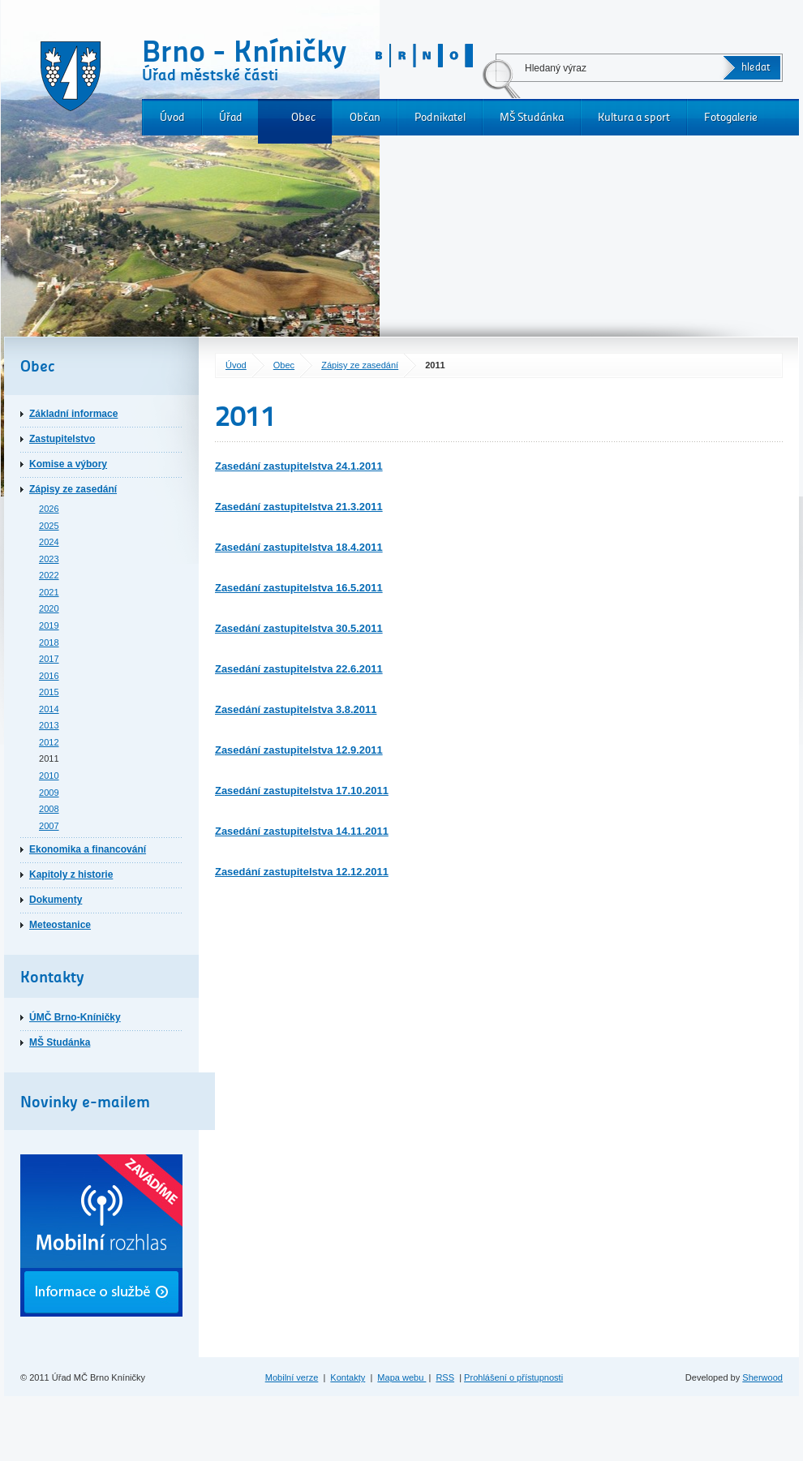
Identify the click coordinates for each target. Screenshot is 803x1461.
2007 (49, 826)
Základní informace (73, 413)
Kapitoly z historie (71, 874)
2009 (49, 792)
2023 (49, 559)
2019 (49, 625)
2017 (49, 659)
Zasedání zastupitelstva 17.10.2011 (302, 790)
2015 (49, 692)
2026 (49, 508)
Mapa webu (401, 1377)
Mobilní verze (292, 1377)
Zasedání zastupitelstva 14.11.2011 (302, 831)
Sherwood (762, 1377)
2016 (49, 676)
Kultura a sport (634, 117)
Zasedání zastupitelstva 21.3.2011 (299, 507)
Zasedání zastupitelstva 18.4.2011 (299, 547)
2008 (49, 809)
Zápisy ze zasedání (359, 365)
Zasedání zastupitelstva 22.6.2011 (299, 669)
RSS (445, 1377)
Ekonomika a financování (87, 849)
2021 (49, 592)
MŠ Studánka (532, 117)
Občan (365, 117)
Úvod (172, 117)
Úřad (231, 117)
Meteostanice (60, 924)
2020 (49, 608)
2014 (49, 709)
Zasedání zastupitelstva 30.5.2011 (299, 628)
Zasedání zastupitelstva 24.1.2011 (299, 466)
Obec (303, 117)
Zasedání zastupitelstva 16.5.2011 (299, 588)
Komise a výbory (68, 464)
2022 (49, 575)
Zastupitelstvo (62, 439)
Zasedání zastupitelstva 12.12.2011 (302, 872)
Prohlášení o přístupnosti (513, 1377)
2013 (49, 725)
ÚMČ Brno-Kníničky (75, 1017)
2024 (49, 542)
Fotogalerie (731, 117)
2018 (49, 642)
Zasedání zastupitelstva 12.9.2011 (299, 750)
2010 (49, 775)
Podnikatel (440, 117)
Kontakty (347, 1377)
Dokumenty (55, 899)
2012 (49, 742)
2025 (49, 526)
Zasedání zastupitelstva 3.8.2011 (295, 709)
